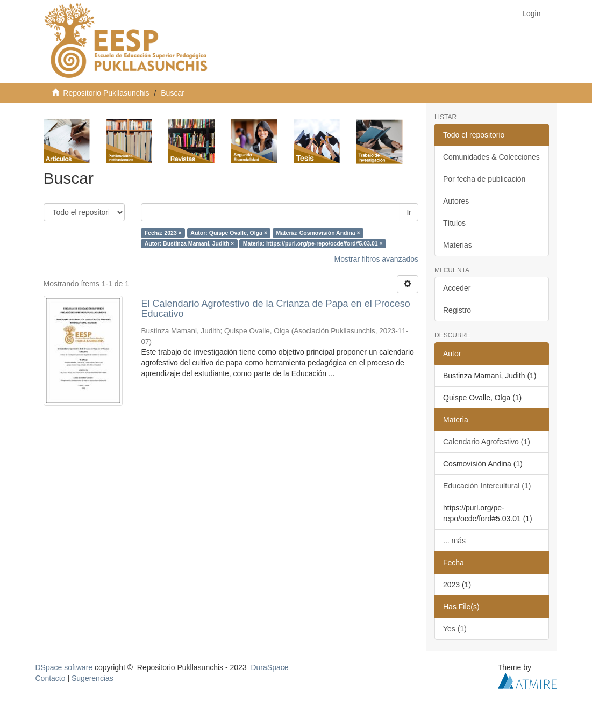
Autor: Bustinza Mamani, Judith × (189, 243)
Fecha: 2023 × (163, 232)
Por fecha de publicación (484, 179)
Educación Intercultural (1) (487, 485)
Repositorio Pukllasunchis (106, 93)
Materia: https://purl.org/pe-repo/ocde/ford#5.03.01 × (313, 243)
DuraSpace (269, 667)
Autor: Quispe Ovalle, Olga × (228, 232)
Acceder (456, 288)
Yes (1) (455, 628)
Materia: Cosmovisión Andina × (318, 232)
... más (454, 540)
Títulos (454, 223)
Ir (408, 212)
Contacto (50, 678)
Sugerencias (92, 678)
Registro (457, 310)
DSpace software (64, 667)
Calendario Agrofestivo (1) (486, 441)
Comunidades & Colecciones (491, 157)
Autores (456, 201)
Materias (457, 245)
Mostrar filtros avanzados (376, 259)
